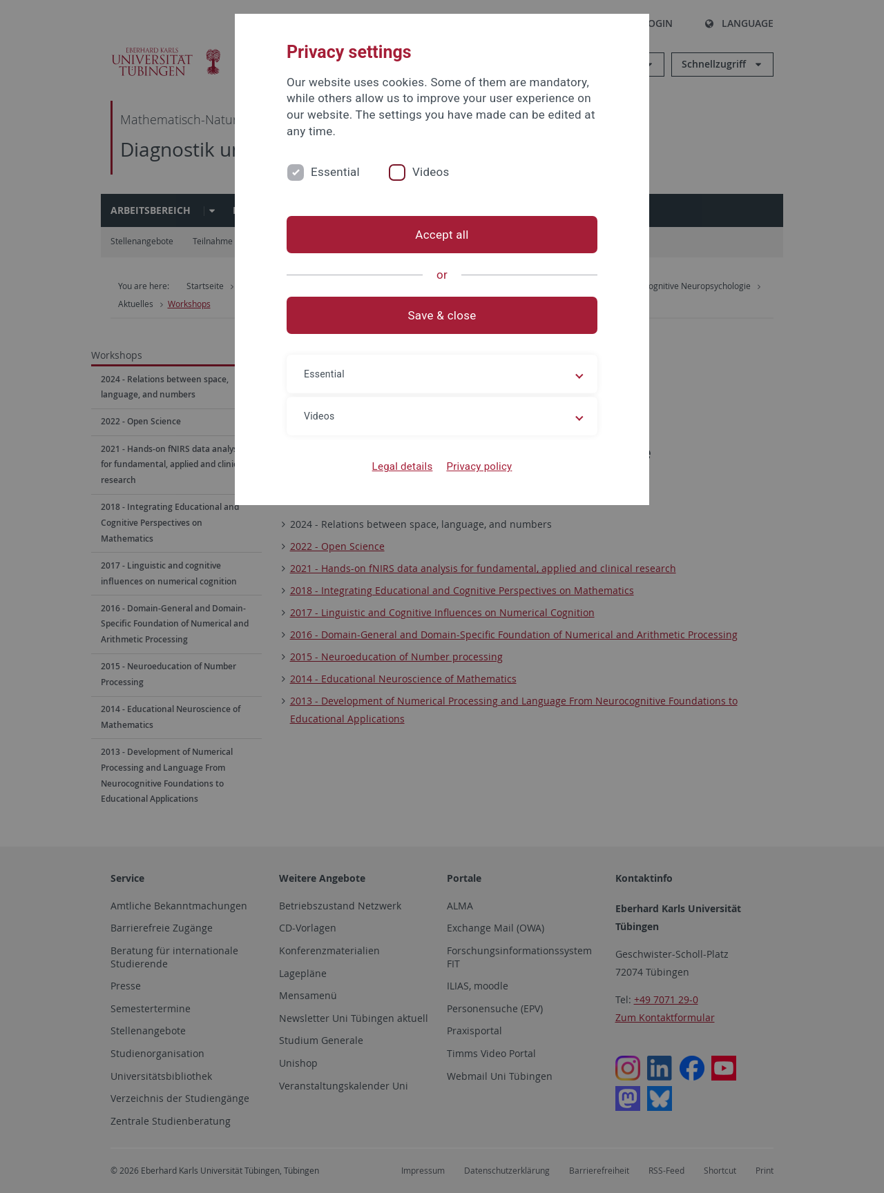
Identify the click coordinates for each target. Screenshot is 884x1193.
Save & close (442, 315)
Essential (335, 172)
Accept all (441, 234)
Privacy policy (479, 466)
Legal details (402, 466)
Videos (431, 172)
